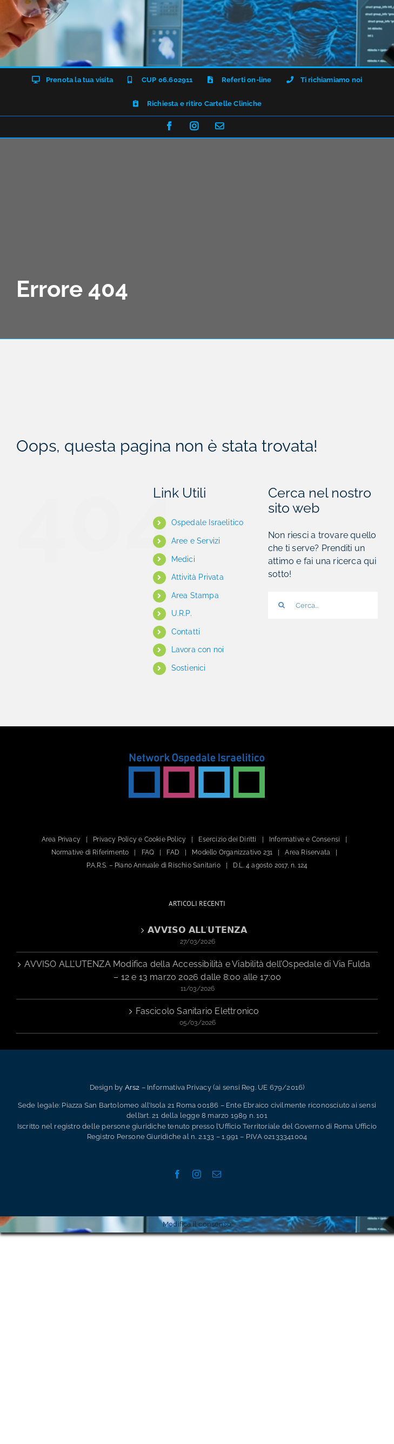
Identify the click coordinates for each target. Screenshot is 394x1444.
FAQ (148, 852)
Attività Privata (197, 577)
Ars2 (132, 1087)
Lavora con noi (197, 649)
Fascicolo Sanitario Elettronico (197, 1011)
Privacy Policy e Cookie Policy (139, 839)
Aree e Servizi (196, 540)
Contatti (186, 631)
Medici (183, 559)
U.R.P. (181, 613)
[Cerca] (281, 605)
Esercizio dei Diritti (227, 839)
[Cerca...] (323, 605)
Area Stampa (195, 595)
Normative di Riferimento (90, 852)
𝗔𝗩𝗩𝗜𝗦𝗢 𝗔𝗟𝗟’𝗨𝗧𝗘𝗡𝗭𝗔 (197, 930)
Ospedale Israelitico (207, 522)
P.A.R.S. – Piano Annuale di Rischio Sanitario (153, 865)
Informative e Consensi (304, 839)
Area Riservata (307, 852)
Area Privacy (61, 839)
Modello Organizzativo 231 (232, 852)
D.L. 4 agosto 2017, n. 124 (270, 865)
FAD (172, 852)
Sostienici (188, 668)
